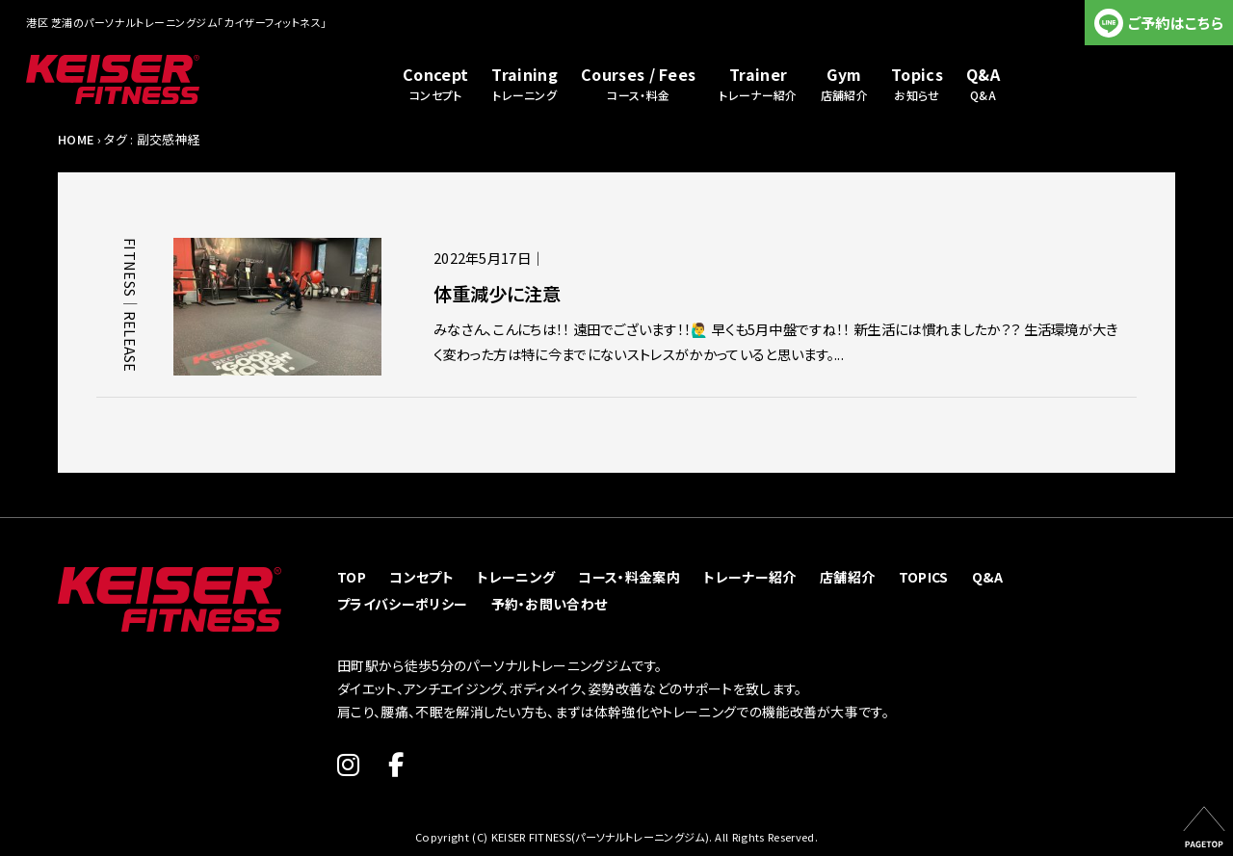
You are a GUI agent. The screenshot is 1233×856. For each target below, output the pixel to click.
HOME (75, 139)
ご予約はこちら (1175, 23)
